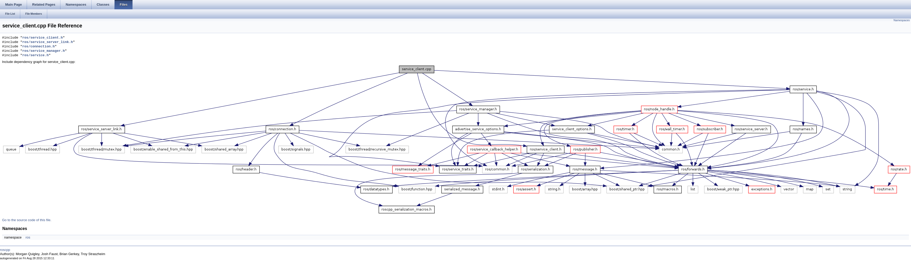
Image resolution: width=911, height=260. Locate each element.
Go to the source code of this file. (26, 220)
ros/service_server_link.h (47, 42)
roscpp (5, 250)
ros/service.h (35, 55)
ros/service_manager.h (43, 51)
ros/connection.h (38, 46)
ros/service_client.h (42, 37)
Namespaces (902, 20)
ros (27, 237)
